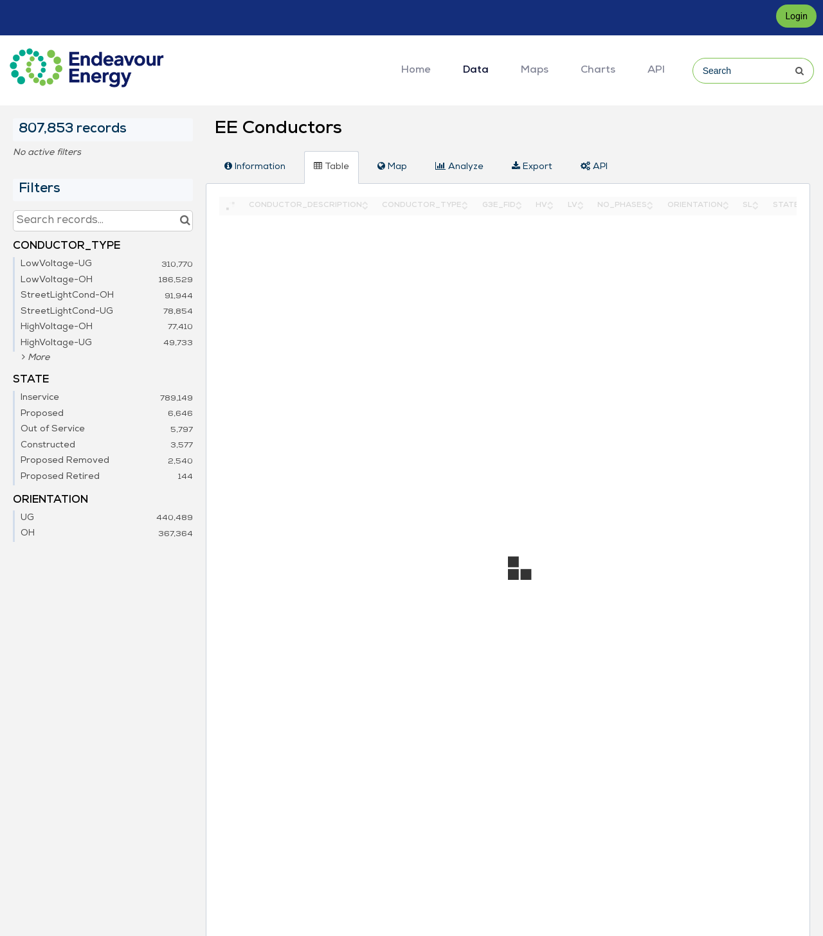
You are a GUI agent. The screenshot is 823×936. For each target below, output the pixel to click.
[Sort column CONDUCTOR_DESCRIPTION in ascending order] (365, 202)
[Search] (751, 71)
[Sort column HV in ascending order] (550, 202)
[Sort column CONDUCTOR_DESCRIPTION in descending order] (365, 206)
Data (476, 71)
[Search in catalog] (185, 220)
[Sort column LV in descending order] (580, 206)
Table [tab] (331, 166)
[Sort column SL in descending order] (755, 206)
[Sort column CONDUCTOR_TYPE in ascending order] (465, 202)
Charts (598, 71)
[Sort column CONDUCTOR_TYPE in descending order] (465, 206)
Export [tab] (532, 166)
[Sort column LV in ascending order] (580, 202)
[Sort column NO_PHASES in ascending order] (650, 202)
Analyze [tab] (459, 166)
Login (796, 16)
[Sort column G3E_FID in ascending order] (519, 202)
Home (416, 71)
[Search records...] (103, 220)
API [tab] (594, 166)
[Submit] (806, 71)
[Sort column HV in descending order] (550, 206)
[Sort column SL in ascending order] (755, 202)
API (656, 71)
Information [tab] (254, 166)
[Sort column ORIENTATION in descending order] (726, 206)
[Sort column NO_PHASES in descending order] (650, 206)
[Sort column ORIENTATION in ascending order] (726, 202)
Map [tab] (392, 166)
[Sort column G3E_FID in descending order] (519, 206)
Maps (534, 71)
